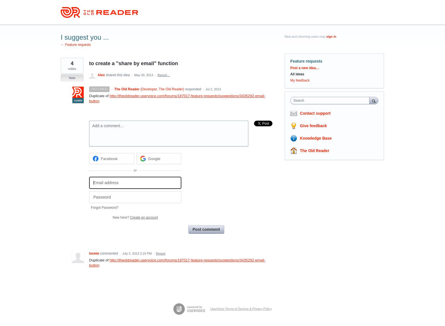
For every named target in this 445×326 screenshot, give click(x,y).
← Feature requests (76, 45)
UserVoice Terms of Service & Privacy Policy (241, 308)
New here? (135, 218)
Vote (72, 78)
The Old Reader (314, 150)
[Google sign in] (159, 158)
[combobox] (331, 101)
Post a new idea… (304, 68)
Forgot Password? (104, 208)
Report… (164, 75)
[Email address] (135, 183)
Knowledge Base (316, 138)
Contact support (315, 113)
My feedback (300, 80)
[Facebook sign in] (111, 158)
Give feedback (313, 125)
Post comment (206, 229)
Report (160, 253)
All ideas (297, 74)
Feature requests (306, 61)
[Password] (135, 197)
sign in (331, 36)
